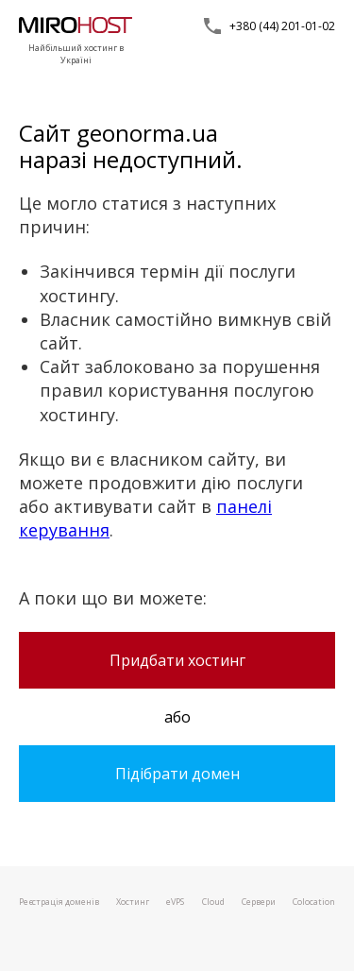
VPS (175, 901)
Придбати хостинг (177, 660)
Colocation (314, 901)
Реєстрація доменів (59, 901)
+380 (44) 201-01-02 (282, 26)
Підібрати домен (177, 773)
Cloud (213, 901)
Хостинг (132, 901)
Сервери (259, 901)
